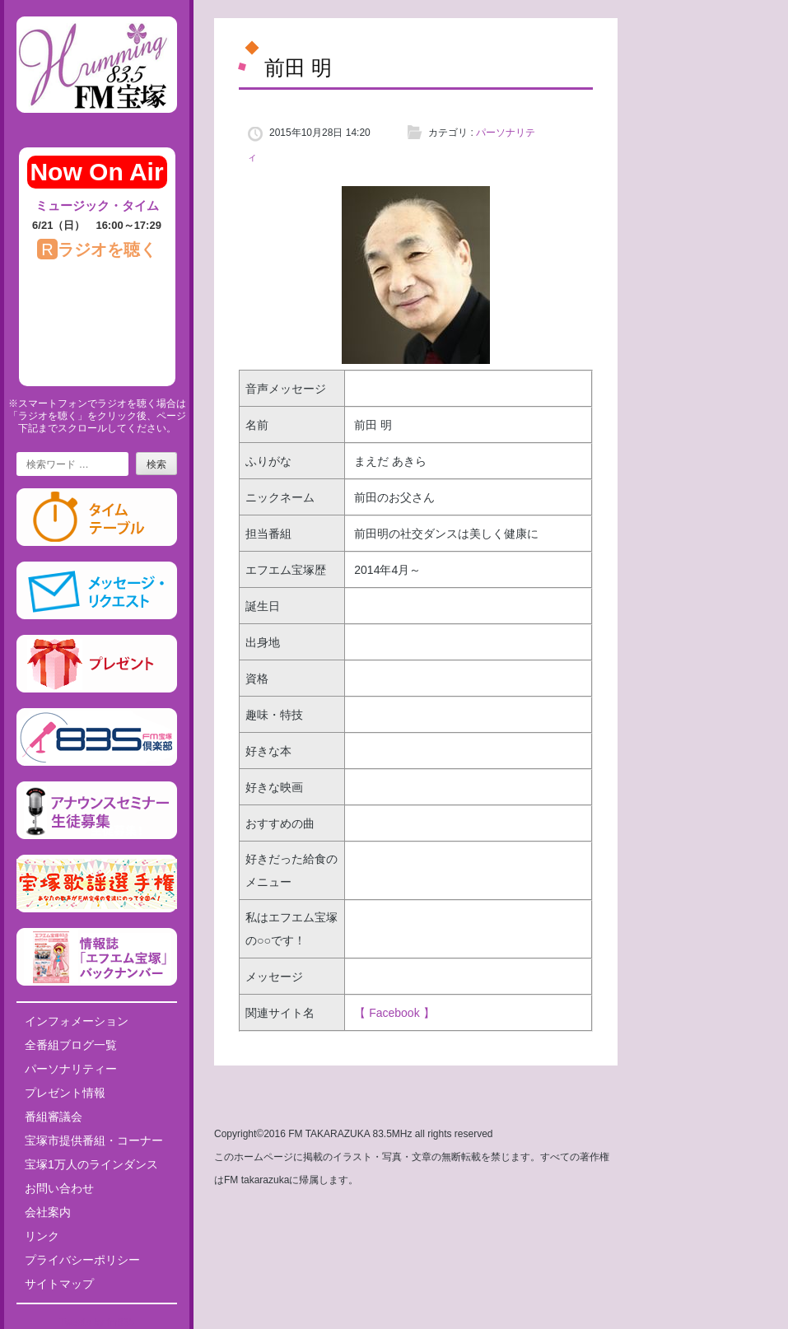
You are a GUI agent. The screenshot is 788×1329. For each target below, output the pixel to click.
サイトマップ (59, 1283)
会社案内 (48, 1212)
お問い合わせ (59, 1188)
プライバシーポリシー (82, 1259)
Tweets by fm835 (96, 1322)
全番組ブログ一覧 (71, 1045)
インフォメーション (76, 1021)
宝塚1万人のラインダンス (91, 1164)
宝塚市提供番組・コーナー (94, 1140)
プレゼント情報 (65, 1092)
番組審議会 (53, 1116)
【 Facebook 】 (394, 1012)
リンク (42, 1236)
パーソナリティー (71, 1068)
